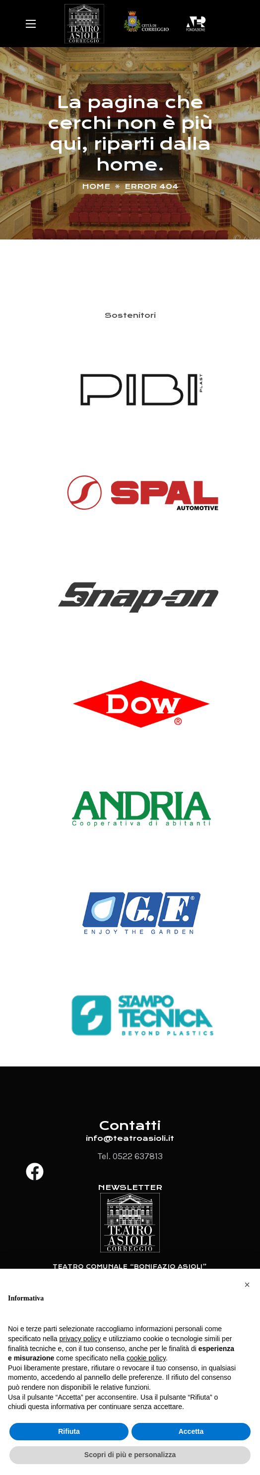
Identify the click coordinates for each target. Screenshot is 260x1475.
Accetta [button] (191, 1431)
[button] (247, 1285)
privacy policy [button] (80, 1339)
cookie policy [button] (146, 1358)
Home (96, 186)
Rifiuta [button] (69, 1431)
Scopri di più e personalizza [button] (130, 1455)
